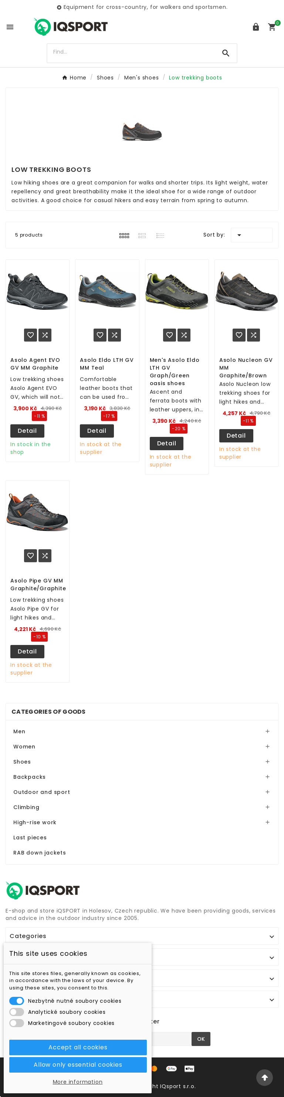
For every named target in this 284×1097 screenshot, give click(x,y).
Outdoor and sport (41, 792)
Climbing (26, 807)
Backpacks (29, 777)
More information (78, 1082)
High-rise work (35, 822)
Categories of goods (48, 711)
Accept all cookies (77, 1047)
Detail (27, 431)
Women (24, 746)
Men (19, 731)
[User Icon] (255, 27)
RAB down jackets (39, 852)
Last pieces (30, 837)
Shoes (22, 761)
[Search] (131, 52)
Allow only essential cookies (78, 1064)
